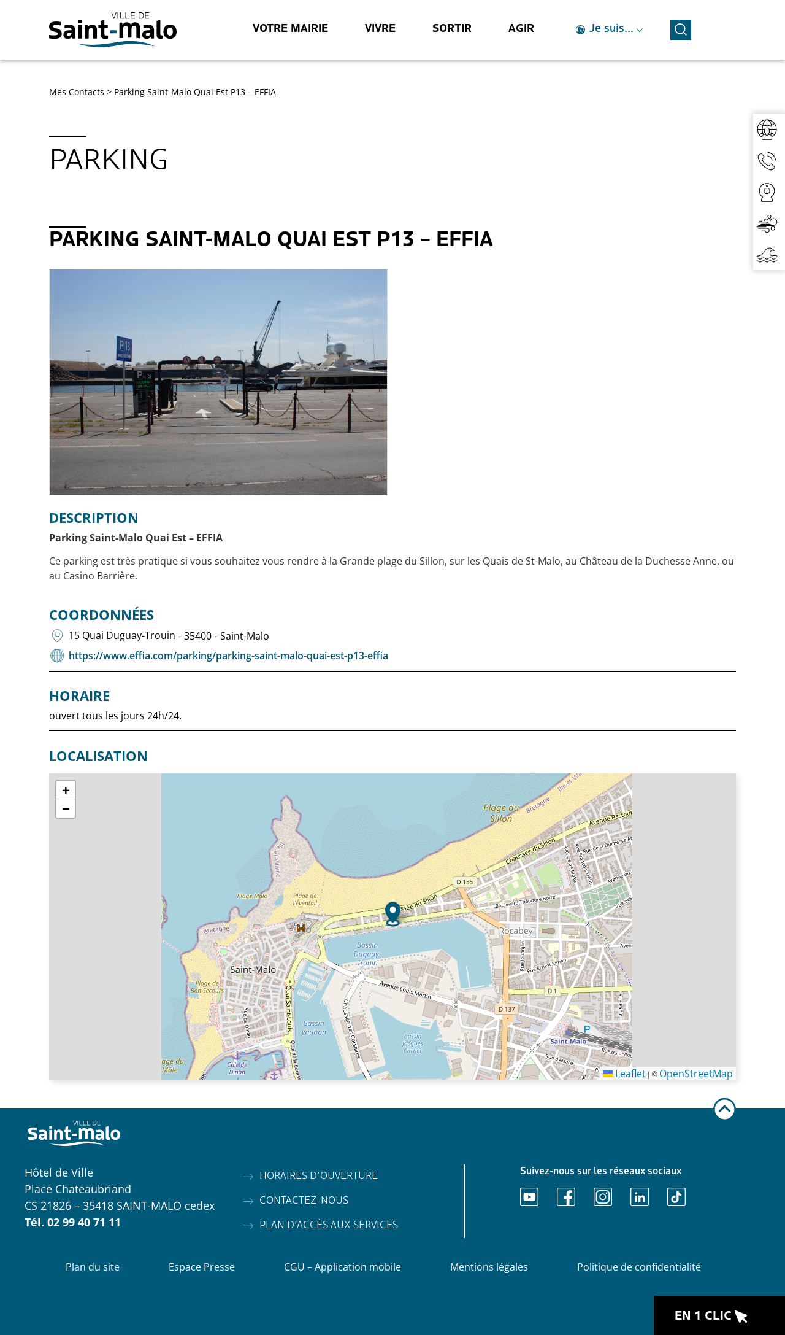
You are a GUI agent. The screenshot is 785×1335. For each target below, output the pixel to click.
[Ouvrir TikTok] (676, 1197)
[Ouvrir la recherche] (680, 28)
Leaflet (624, 1073)
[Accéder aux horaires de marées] (769, 254)
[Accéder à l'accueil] (113, 29)
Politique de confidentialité (639, 1267)
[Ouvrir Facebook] (566, 1197)
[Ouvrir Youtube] (529, 1197)
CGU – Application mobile (342, 1267)
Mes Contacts (76, 92)
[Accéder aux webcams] (769, 191)
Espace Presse (202, 1267)
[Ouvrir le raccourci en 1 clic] (719, 1315)
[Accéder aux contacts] (769, 160)
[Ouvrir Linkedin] (639, 1197)
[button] (392, 914)
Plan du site (93, 1267)
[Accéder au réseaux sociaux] (769, 129)
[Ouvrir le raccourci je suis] (609, 30)
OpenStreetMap (696, 1073)
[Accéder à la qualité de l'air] (769, 223)
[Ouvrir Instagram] (603, 1197)
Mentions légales (489, 1267)
